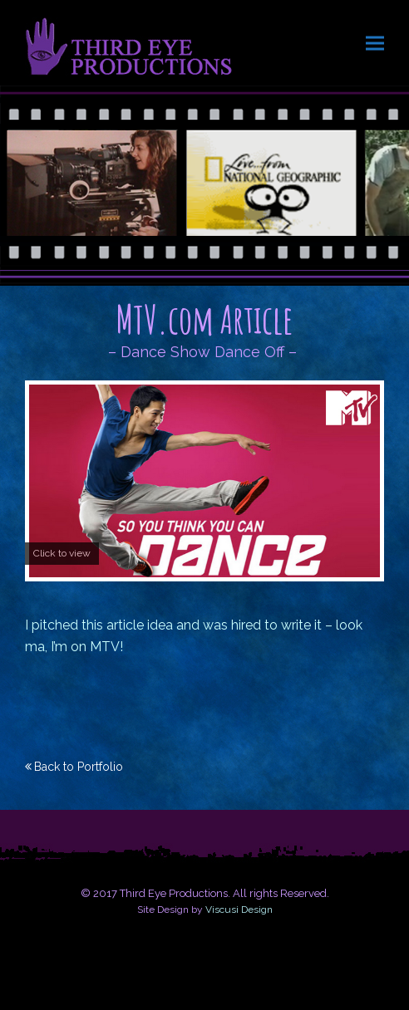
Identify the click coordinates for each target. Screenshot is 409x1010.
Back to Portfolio (78, 766)
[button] (375, 43)
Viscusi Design (239, 909)
